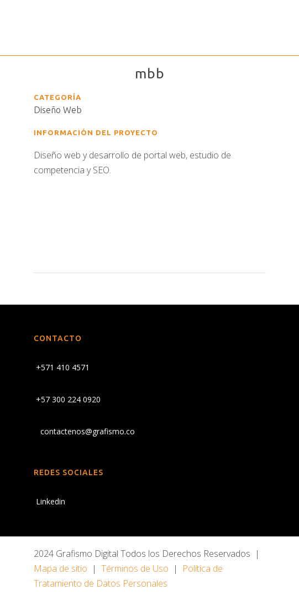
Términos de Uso (135, 568)
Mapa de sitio (60, 568)
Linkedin (49, 501)
